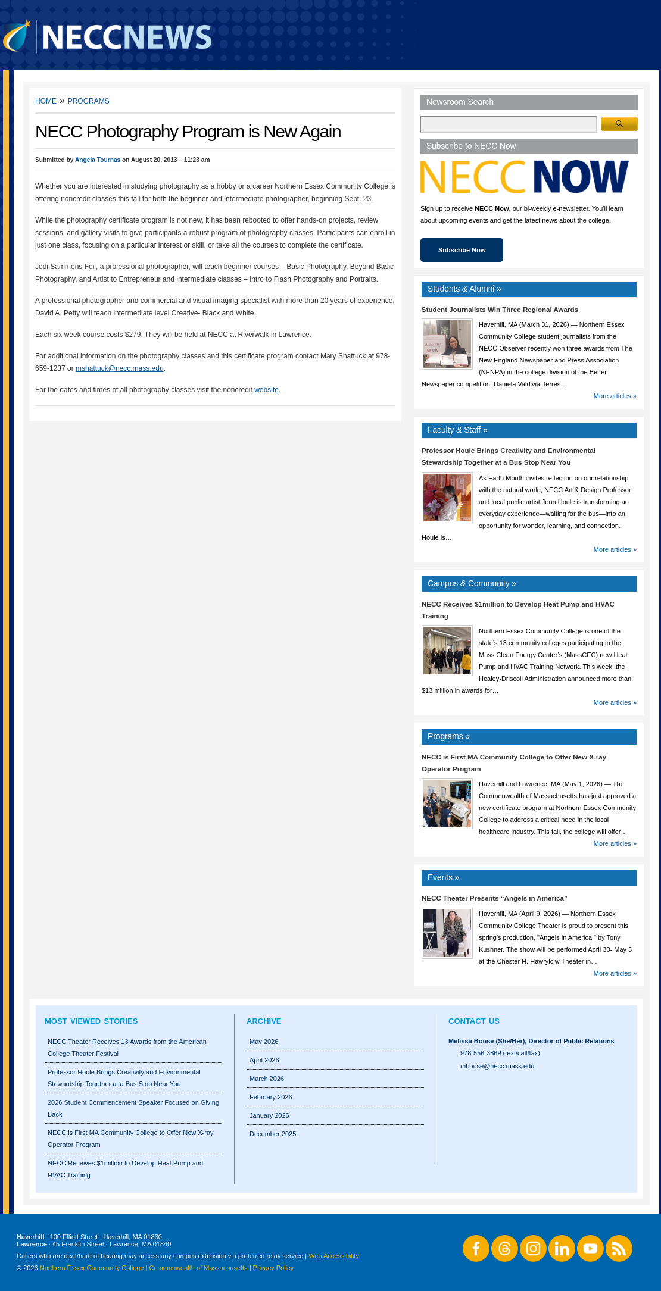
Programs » (449, 736)
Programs (89, 100)
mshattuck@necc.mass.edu (120, 368)
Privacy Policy (273, 1267)
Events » (444, 877)
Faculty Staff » (458, 430)
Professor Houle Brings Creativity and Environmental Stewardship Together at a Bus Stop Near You (124, 1077)
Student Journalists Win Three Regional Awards (500, 309)
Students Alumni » (464, 289)
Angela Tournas (97, 160)
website (266, 390)
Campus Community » (472, 583)
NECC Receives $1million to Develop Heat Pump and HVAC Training (125, 1169)
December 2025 (273, 1133)
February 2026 (271, 1097)
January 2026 (269, 1115)
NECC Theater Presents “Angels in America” (495, 898)
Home (46, 100)
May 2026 (264, 1041)
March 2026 (267, 1078)
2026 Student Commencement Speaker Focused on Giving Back (133, 1108)
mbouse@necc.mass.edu (497, 1066)
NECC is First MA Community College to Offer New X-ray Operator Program (131, 1138)
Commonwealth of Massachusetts (198, 1267)
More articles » (615, 395)
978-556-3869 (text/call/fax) (500, 1052)
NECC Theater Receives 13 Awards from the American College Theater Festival (127, 1047)
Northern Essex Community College (92, 1267)
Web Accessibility (333, 1255)
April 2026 (264, 1060)
